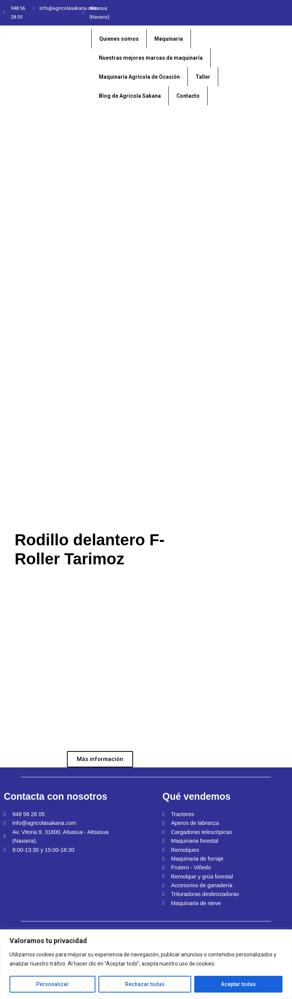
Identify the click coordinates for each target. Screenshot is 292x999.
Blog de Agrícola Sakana (130, 96)
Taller (202, 77)
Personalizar (52, 984)
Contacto (188, 96)
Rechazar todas (145, 984)
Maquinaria (168, 39)
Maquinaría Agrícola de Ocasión (139, 77)
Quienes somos (119, 39)
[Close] (287, 933)
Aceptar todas (238, 984)
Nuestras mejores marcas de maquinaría (151, 58)
